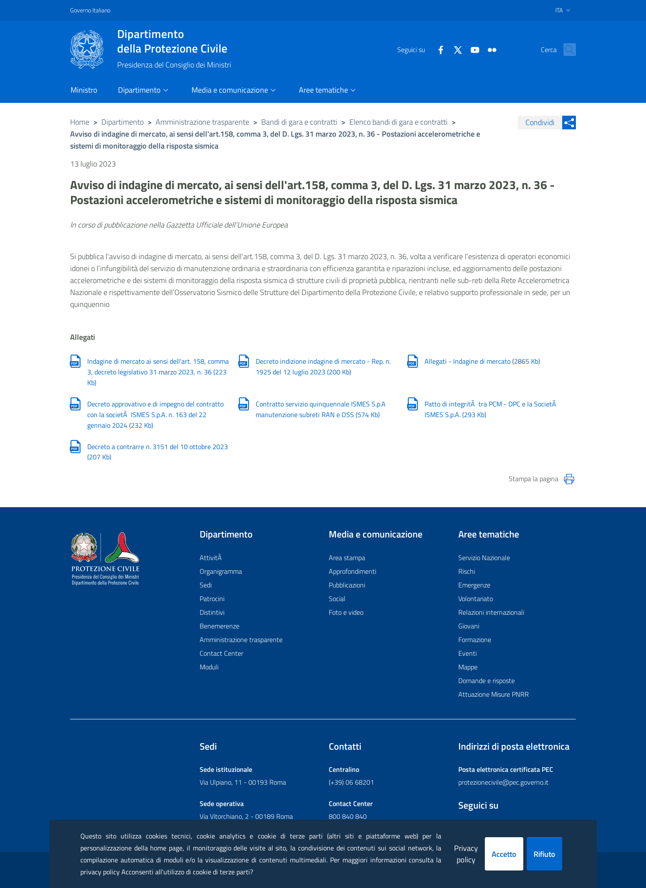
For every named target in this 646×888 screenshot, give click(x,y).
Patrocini (212, 598)
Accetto (504, 854)
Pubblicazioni (347, 585)
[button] (565, 49)
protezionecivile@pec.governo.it (503, 782)
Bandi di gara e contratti (299, 122)
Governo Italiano (90, 10)
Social (337, 598)
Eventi (467, 653)
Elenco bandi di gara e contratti (398, 122)
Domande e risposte (486, 680)
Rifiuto (544, 854)
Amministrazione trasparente (202, 122)
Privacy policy (466, 853)
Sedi (206, 585)
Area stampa (347, 557)
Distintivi (212, 612)
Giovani (468, 626)
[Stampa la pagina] (569, 479)
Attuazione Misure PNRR (493, 694)
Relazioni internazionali (491, 612)
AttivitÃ (212, 557)
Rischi (466, 571)
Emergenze (474, 585)
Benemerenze (219, 626)
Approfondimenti (352, 571)
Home (79, 122)
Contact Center (221, 653)
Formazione (474, 639)
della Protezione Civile (174, 41)
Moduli (209, 667)
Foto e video (346, 612)
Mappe (468, 667)
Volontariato (475, 598)
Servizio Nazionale (484, 557)
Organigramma (221, 571)
